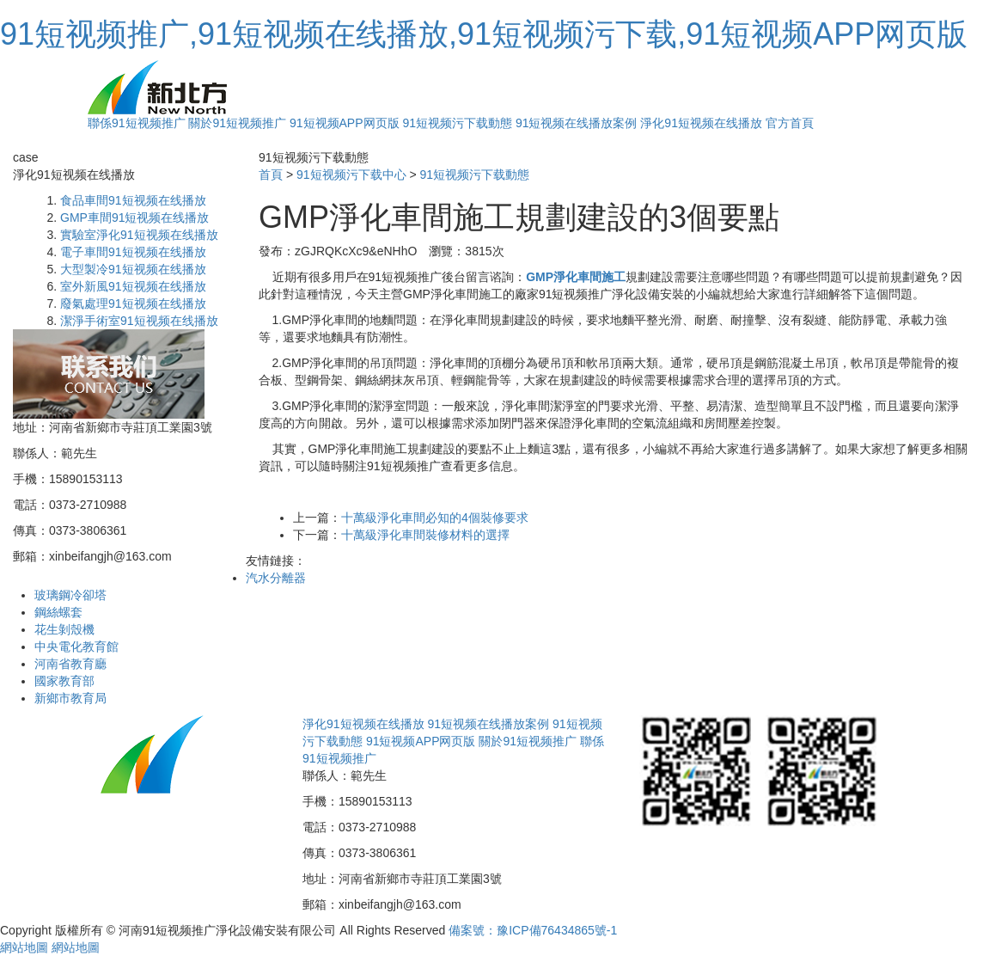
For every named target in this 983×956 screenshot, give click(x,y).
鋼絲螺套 (58, 612)
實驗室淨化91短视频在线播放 (139, 235)
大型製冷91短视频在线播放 (133, 269)
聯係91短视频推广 (137, 123)
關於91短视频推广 (237, 123)
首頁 (271, 174)
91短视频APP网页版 (345, 123)
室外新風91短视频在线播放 (133, 286)
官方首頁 (790, 123)
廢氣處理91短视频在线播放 (133, 303)
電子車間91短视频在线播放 (133, 252)
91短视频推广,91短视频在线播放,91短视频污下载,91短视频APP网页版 (484, 34)
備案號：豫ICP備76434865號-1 (533, 930)
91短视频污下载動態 (457, 123)
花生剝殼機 (64, 629)
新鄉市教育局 (70, 698)
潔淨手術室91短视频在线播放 (139, 321)
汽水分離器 (276, 578)
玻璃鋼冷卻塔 (70, 595)
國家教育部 (64, 681)
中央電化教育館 (76, 646)
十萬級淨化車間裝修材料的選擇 (425, 535)
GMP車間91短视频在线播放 (134, 217)
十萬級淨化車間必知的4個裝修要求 (434, 517)
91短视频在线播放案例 (577, 123)
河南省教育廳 (70, 664)
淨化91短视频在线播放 (701, 123)
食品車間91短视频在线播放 (133, 200)
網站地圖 (24, 947)
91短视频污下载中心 (351, 174)
